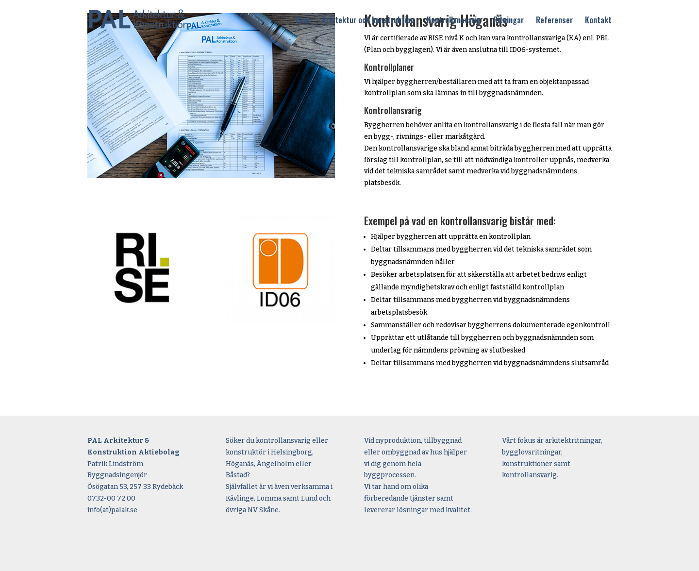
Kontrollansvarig (454, 21)
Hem (303, 21)
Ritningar (508, 21)
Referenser (554, 21)
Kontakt (598, 21)
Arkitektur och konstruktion (368, 21)
